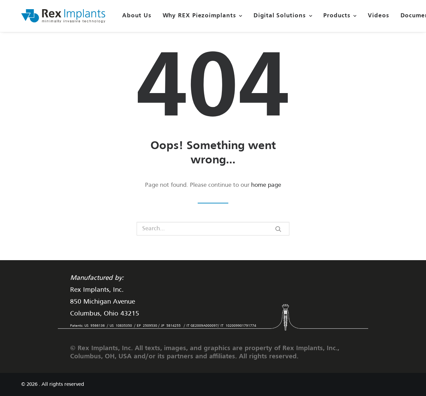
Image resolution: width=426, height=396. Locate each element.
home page (266, 185)
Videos (378, 16)
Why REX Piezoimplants (203, 16)
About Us (136, 16)
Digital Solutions (282, 16)
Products (340, 16)
